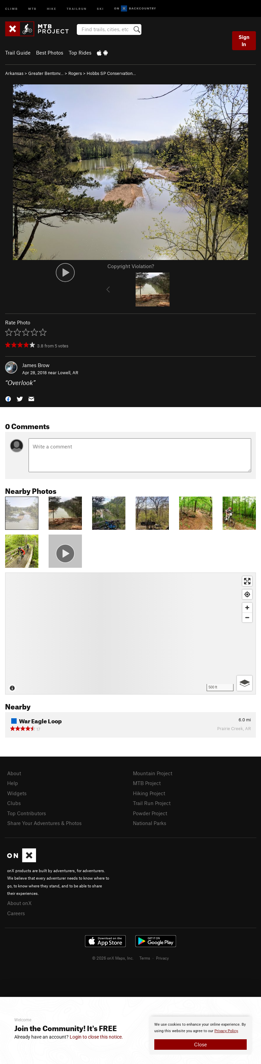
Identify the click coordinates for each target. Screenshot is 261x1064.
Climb (11, 8)
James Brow (36, 365)
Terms (144, 958)
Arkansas (14, 73)
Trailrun (77, 8)
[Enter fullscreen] (247, 581)
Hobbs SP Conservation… (111, 73)
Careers (16, 913)
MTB (32, 8)
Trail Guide (18, 52)
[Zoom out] (247, 617)
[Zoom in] (247, 608)
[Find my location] (247, 594)
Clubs (14, 803)
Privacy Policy (226, 1031)
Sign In (244, 40)
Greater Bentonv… (46, 73)
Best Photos (49, 52)
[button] (8, 398)
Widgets (17, 793)
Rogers (75, 73)
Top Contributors (26, 813)
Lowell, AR (68, 372)
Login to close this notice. (96, 1037)
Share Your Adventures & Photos (44, 823)
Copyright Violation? (130, 266)
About (14, 773)
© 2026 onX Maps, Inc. (113, 958)
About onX (19, 903)
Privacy (162, 958)
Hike (51, 8)
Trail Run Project (152, 803)
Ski (100, 8)
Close (200, 1044)
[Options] (244, 683)
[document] (200, 1035)
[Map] (130, 633)
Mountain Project (152, 773)
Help (12, 783)
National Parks (149, 823)
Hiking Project (149, 793)
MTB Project (147, 783)
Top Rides (80, 52)
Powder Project (150, 813)
